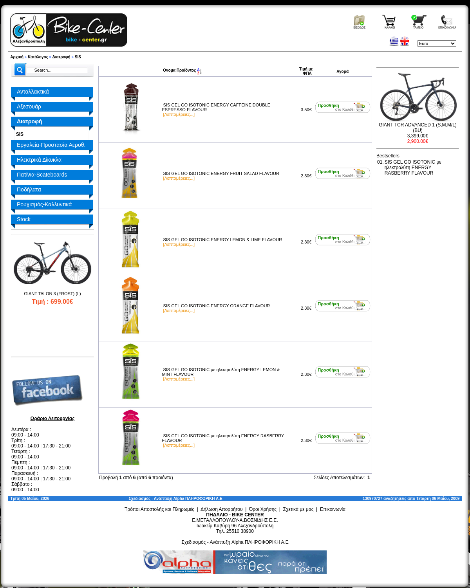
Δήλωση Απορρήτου (222, 509)
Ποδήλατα (29, 189)
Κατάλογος (38, 57)
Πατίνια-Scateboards (42, 174)
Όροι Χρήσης (263, 509)
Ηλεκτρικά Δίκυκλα (39, 160)
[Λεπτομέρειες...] (178, 114)
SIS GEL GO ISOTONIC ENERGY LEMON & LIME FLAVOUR (222, 239)
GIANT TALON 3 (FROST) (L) (52, 293)
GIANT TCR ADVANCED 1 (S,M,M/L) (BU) (418, 127)
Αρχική (17, 57)
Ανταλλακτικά (33, 91)
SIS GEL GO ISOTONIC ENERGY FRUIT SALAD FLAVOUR (221, 173)
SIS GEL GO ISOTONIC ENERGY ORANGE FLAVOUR (216, 305)
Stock (24, 219)
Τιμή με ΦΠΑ (306, 71)
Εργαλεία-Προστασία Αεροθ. (51, 145)
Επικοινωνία (332, 509)
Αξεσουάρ (29, 106)
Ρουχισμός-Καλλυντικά (44, 204)
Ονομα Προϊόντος (182, 70)
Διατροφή (61, 57)
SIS (78, 57)
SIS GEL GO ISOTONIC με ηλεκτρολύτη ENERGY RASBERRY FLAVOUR (413, 167)
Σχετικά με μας (298, 509)
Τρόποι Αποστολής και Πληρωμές (159, 509)
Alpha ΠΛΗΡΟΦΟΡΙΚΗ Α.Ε (198, 498)
